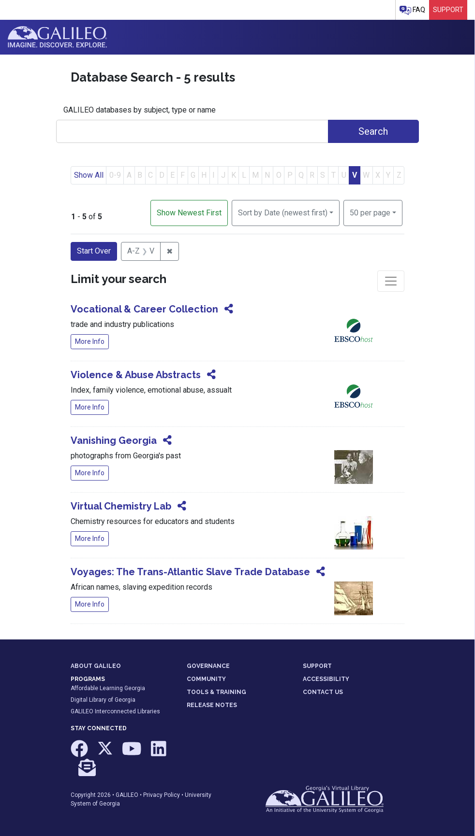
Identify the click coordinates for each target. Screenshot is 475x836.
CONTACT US (323, 692)
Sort (282, 212)
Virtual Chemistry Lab (121, 506)
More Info (89, 341)
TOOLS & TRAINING (216, 692)
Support (448, 10)
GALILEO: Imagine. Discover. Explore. (57, 37)
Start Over (94, 250)
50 (370, 212)
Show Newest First (189, 212)
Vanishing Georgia (114, 440)
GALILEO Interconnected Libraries (115, 711)
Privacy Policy (161, 795)
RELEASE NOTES (212, 705)
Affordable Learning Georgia (108, 688)
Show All (89, 175)
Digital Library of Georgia (103, 699)
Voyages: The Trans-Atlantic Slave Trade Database (190, 572)
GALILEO (127, 795)
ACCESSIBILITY (326, 679)
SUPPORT (317, 666)
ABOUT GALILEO (96, 666)
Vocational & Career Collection (144, 309)
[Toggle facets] (390, 281)
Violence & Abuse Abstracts (136, 375)
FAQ (412, 10)
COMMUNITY (206, 679)
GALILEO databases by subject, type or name (139, 109)
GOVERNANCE (208, 666)
